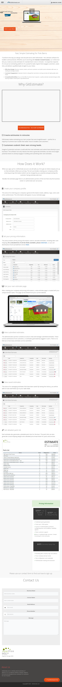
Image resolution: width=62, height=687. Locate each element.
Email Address (31, 604)
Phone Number (31, 611)
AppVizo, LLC (5, 672)
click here (44, 243)
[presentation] (16, 639)
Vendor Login (56, 2)
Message (31, 618)
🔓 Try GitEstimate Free (52, 680)
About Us (6, 667)
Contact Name (31, 597)
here (27, 245)
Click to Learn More (10, 29)
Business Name (31, 590)
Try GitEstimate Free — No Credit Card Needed (31, 128)
